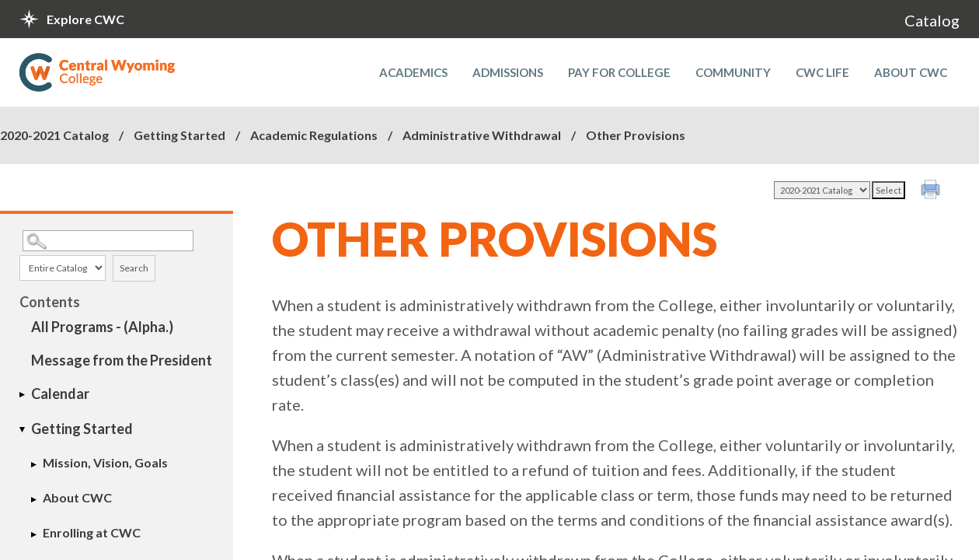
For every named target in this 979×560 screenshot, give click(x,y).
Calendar (60, 393)
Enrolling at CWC (92, 532)
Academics (413, 72)
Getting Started (179, 135)
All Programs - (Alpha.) (102, 326)
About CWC (910, 72)
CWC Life (822, 72)
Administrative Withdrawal (481, 135)
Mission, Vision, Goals (105, 462)
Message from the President (121, 360)
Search (134, 268)
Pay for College (619, 72)
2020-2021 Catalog (54, 135)
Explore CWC (85, 19)
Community (733, 72)
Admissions (507, 72)
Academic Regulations (314, 135)
